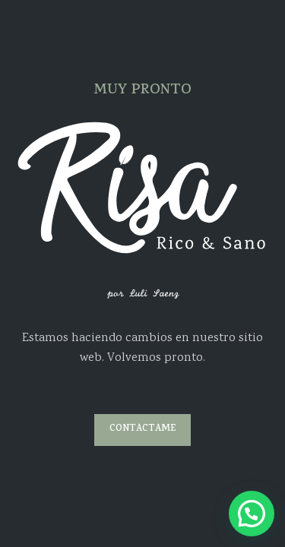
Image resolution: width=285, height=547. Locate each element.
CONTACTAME (142, 429)
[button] (251, 513)
